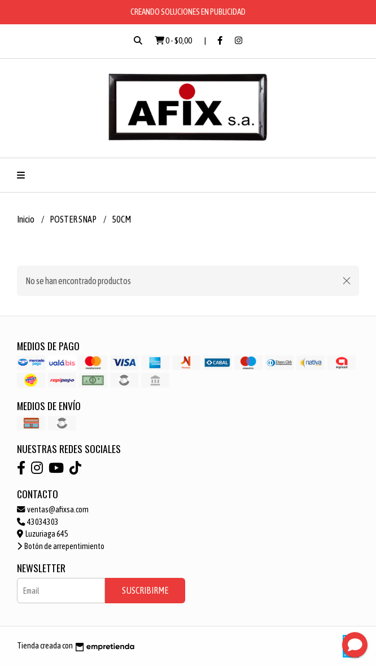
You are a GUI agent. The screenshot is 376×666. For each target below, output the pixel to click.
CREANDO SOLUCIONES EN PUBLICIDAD (188, 11)
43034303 (38, 521)
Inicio (26, 219)
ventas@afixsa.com (53, 509)
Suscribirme (145, 590)
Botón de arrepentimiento (60, 546)
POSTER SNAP (74, 219)
